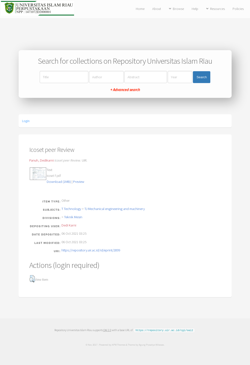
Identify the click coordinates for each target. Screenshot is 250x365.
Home (140, 9)
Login (26, 121)
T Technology (71, 209)
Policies (238, 9)
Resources (217, 9)
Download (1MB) (59, 181)
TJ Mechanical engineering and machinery (114, 209)
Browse (178, 9)
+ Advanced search (125, 89)
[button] (32, 278)
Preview (78, 181)
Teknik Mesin (73, 217)
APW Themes (118, 344)
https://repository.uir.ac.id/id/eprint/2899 (90, 250)
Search (202, 77)
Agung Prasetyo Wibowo (151, 344)
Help (195, 9)
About (156, 9)
